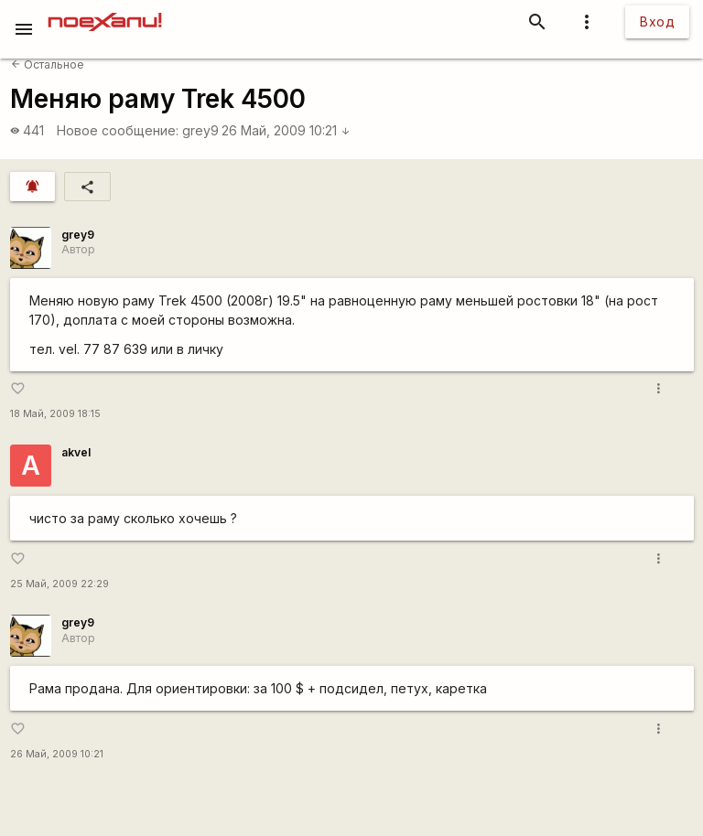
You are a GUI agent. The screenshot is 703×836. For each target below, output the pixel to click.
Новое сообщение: (117, 130)
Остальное (47, 64)
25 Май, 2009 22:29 (59, 584)
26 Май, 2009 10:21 (286, 130)
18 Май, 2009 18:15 (55, 414)
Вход (657, 21)
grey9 (200, 130)
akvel (76, 452)
